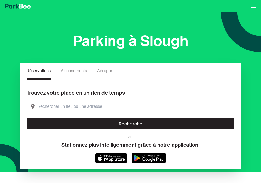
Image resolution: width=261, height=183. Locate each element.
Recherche (130, 124)
